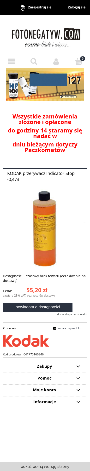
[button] (66, 328)
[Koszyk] (78, 61)
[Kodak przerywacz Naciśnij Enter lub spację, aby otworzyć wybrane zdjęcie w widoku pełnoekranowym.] (45, 228)
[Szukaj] (34, 61)
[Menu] (11, 61)
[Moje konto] (56, 61)
